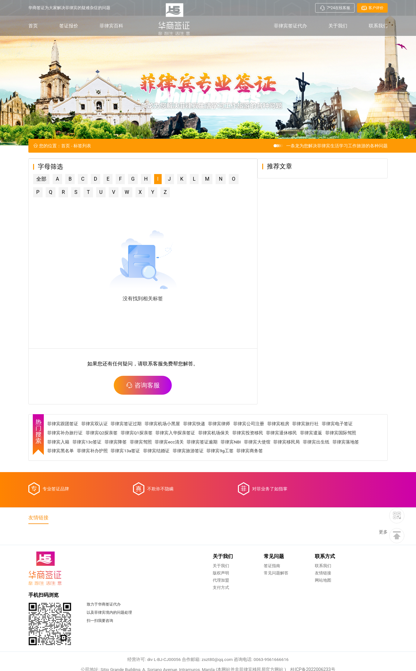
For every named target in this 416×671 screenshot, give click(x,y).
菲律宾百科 (111, 26)
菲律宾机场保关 (215, 448)
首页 (33, 26)
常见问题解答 (177, 591)
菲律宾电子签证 (339, 439)
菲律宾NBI (232, 457)
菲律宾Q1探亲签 (138, 448)
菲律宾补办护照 (93, 467)
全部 (41, 194)
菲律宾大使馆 (259, 457)
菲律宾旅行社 (307, 439)
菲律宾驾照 (142, 457)
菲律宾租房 (280, 439)
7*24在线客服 (335, 7)
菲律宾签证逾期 (203, 457)
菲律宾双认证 (95, 439)
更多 (383, 549)
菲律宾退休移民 (283, 448)
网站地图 (224, 598)
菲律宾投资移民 (249, 448)
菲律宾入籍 (59, 457)
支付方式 (122, 605)
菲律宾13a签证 (126, 467)
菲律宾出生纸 (318, 457)
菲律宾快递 (195, 439)
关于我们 (337, 26)
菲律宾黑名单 (61, 467)
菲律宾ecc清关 (170, 457)
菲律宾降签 (117, 457)
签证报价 (68, 26)
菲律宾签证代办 (290, 26)
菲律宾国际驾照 (342, 448)
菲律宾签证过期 (127, 439)
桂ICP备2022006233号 (314, 634)
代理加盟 (122, 598)
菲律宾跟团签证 (63, 439)
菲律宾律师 (221, 439)
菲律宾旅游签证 (189, 467)
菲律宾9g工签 (221, 467)
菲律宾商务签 (251, 467)
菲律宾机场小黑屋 (163, 439)
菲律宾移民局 (289, 457)
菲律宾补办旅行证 (66, 448)
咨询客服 (151, 400)
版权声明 (122, 591)
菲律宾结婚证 (157, 467)
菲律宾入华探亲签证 (177, 448)
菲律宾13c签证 (88, 457)
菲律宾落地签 (348, 457)
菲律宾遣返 (313, 448)
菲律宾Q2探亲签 (103, 448)
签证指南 (173, 583)
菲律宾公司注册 (250, 439)
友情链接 (224, 591)
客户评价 (372, 7)
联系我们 (378, 26)
